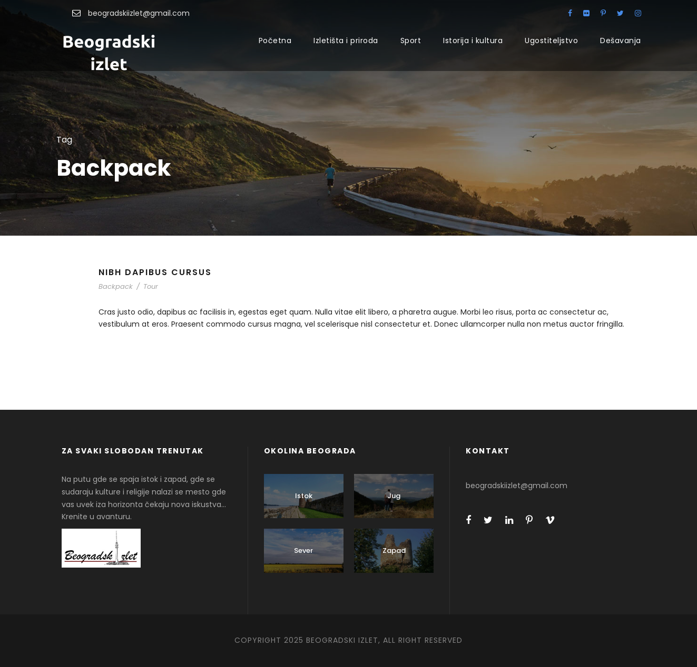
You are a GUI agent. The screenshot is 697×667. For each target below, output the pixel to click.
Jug (393, 496)
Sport (410, 40)
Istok (303, 496)
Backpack (116, 286)
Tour (150, 286)
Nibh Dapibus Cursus (155, 272)
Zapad (394, 550)
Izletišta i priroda (345, 40)
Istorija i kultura (473, 40)
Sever (303, 550)
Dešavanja (620, 40)
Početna (275, 40)
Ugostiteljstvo (551, 40)
